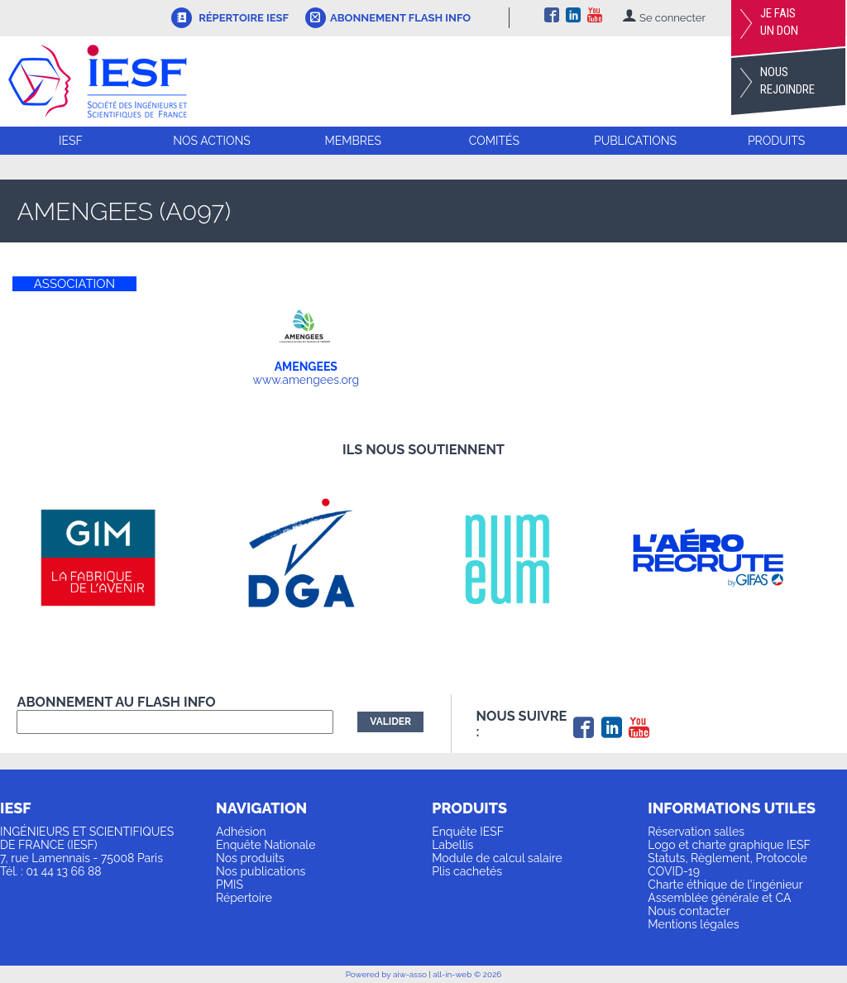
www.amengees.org (306, 379)
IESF (71, 140)
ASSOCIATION (74, 283)
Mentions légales (693, 924)
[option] (118, 558)
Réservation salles (696, 831)
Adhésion (241, 831)
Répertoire (244, 897)
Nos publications (260, 871)
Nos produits (250, 858)
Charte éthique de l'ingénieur (725, 884)
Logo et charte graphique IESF (729, 844)
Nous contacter (689, 911)
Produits (776, 140)
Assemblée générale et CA (719, 897)
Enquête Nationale (265, 844)
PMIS (229, 884)
